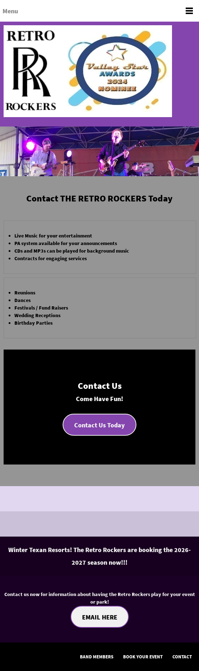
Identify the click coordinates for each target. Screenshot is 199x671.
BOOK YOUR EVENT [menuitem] (143, 657)
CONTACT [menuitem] (182, 657)
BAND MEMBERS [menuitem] (96, 657)
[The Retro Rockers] (99, 74)
